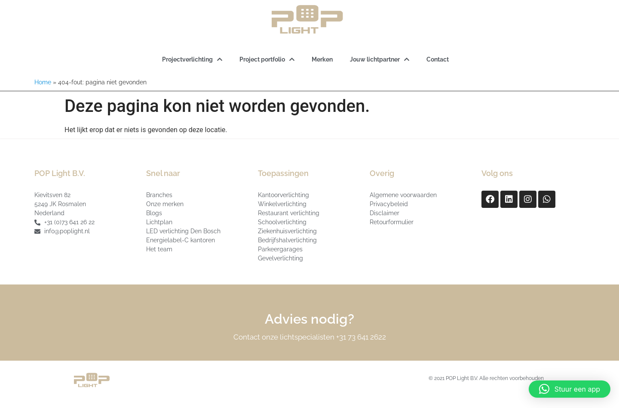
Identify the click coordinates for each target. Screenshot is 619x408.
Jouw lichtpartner (379, 59)
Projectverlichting (192, 59)
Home (42, 82)
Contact (437, 59)
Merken (322, 59)
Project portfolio (266, 59)
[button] (569, 389)
